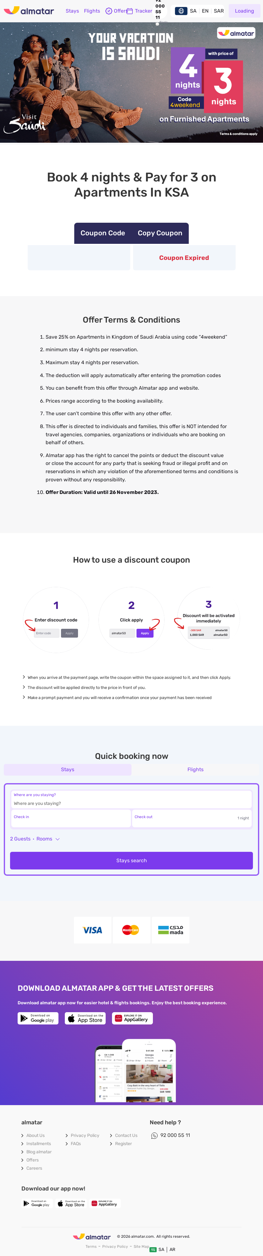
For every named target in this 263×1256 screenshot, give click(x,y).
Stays (72, 11)
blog (39, 1152)
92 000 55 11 (175, 1135)
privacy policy (85, 1135)
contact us (126, 1135)
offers (113, 11)
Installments (38, 1143)
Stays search (131, 860)
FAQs (76, 1143)
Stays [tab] (67, 769)
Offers (32, 1160)
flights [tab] (195, 769)
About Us (35, 1135)
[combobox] (120, 804)
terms (91, 1246)
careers (34, 1168)
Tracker (139, 11)
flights (92, 11)
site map (141, 1246)
